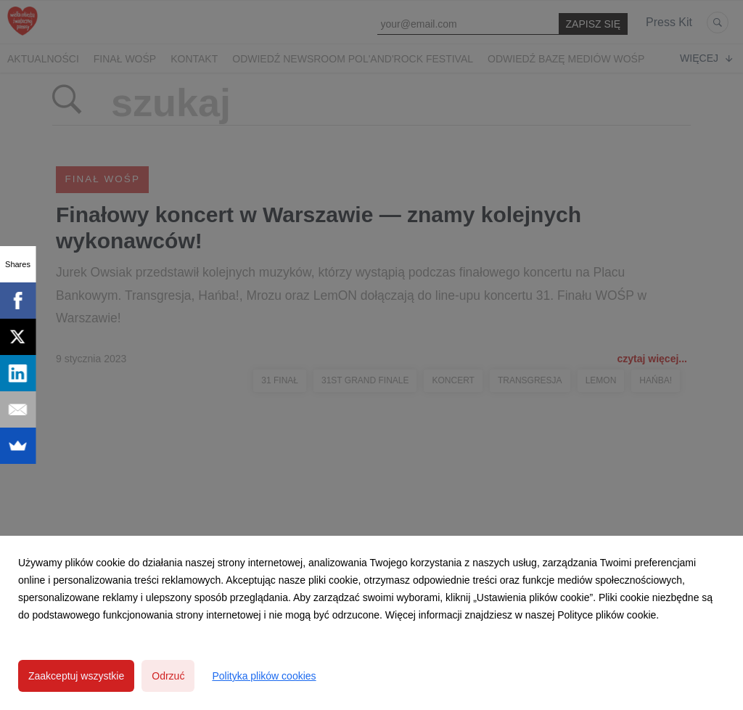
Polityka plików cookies (264, 676)
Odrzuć (168, 676)
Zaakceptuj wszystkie (76, 676)
